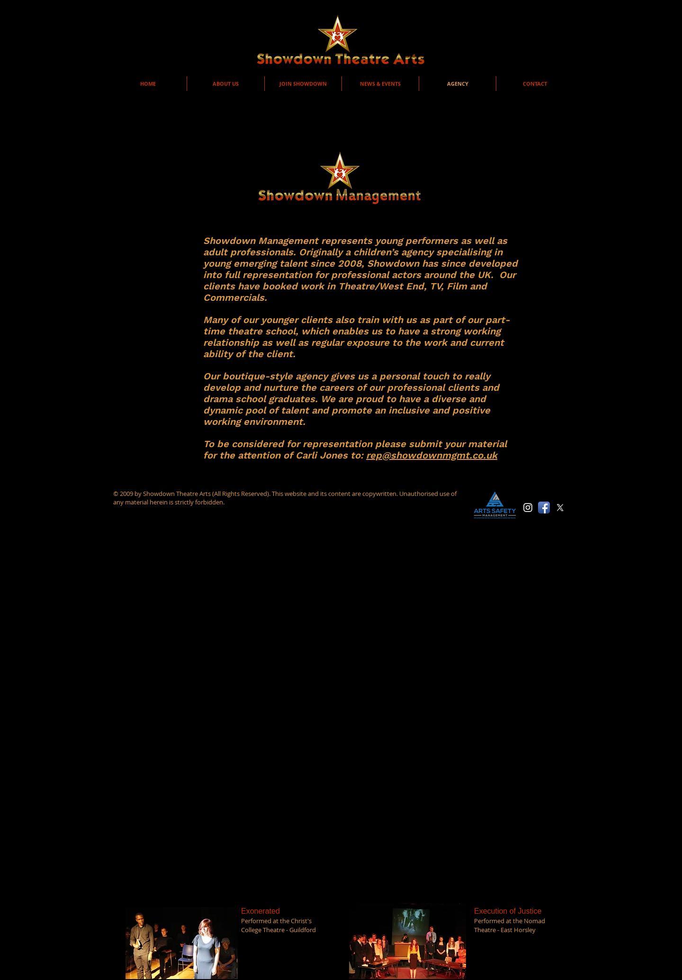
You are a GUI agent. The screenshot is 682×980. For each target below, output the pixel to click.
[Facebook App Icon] (544, 507)
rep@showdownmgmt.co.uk (431, 455)
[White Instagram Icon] (528, 507)
